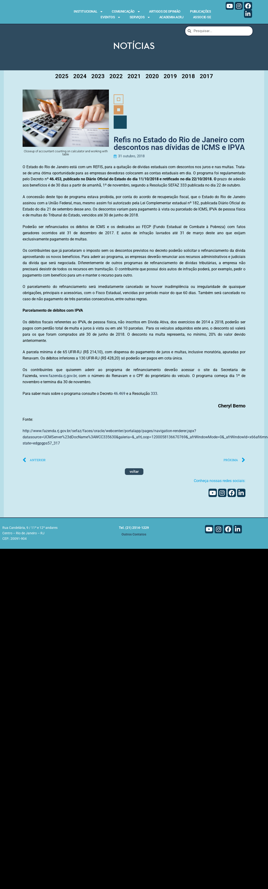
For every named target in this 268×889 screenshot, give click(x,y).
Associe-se (202, 17)
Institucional (88, 11)
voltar (134, 473)
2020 (152, 77)
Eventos (110, 17)
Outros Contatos (134, 536)
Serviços (140, 17)
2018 (188, 77)
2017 (206, 77)
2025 (61, 77)
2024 (80, 77)
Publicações (200, 11)
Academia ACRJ (171, 17)
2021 (134, 77)
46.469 (119, 395)
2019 (170, 77)
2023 (98, 77)
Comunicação (126, 11)
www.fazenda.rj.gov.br (58, 377)
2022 (116, 77)
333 (154, 395)
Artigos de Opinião (164, 11)
